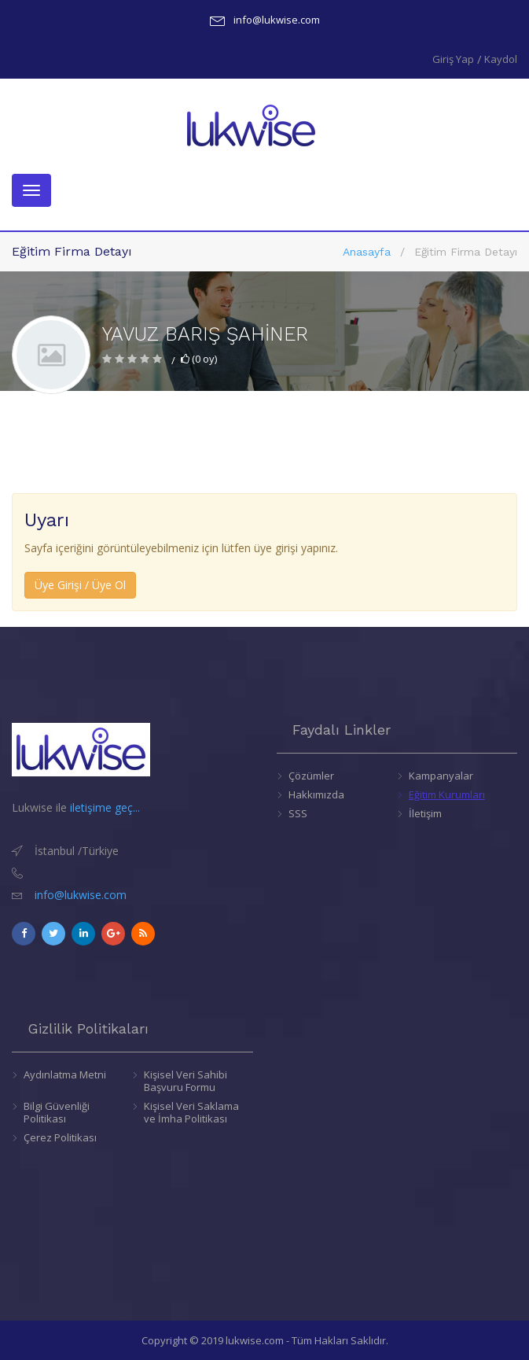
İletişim (425, 813)
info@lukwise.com (276, 19)
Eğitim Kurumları (447, 794)
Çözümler (311, 775)
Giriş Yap (453, 59)
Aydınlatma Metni (65, 1074)
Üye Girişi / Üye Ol (80, 584)
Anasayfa (367, 251)
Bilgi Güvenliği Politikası (57, 1112)
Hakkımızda (316, 794)
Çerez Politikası (60, 1137)
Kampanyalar (441, 775)
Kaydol (500, 59)
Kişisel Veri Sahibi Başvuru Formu (185, 1080)
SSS (297, 813)
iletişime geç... (105, 807)
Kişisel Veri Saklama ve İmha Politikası (191, 1112)
